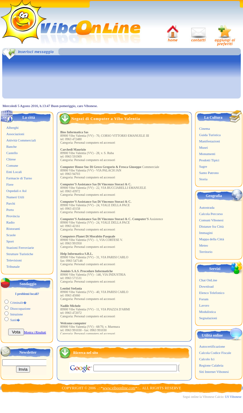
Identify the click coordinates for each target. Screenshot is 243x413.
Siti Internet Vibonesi (214, 372)
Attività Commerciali (21, 140)
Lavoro (204, 305)
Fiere (10, 184)
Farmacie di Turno (19, 178)
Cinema (204, 128)
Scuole (11, 235)
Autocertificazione (212, 346)
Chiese (11, 159)
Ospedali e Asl (16, 191)
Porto (10, 210)
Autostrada (206, 207)
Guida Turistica (210, 135)
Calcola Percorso (211, 214)
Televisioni (14, 260)
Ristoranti (13, 228)
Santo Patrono (209, 173)
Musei (203, 147)
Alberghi (12, 127)
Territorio (205, 252)
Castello (12, 153)
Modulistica (207, 312)
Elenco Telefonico (211, 293)
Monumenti (207, 154)
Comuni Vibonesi (211, 220)
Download (206, 286)
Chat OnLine (208, 280)
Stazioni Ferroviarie (20, 247)
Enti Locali (14, 172)
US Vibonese (233, 396)
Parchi (10, 203)
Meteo (203, 245)
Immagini (206, 233)
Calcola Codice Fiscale (215, 353)
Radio (10, 222)
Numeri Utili (15, 197)
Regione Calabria (211, 365)
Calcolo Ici (207, 359)
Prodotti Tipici (209, 160)
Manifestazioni (209, 141)
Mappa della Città (211, 239)
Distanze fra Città (211, 226)
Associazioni (15, 134)
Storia (203, 179)
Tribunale (13, 266)
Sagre (203, 166)
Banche (11, 146)
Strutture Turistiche (19, 254)
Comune (12, 165)
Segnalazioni (208, 318)
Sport (10, 241)
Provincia (13, 216)
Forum (203, 299)
